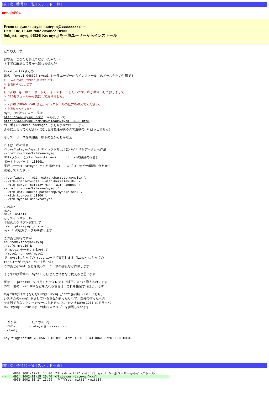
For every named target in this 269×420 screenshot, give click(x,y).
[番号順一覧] (25, 4)
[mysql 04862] (25, 78)
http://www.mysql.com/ (23, 123)
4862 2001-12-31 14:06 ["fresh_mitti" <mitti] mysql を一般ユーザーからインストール (84, 409)
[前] (5, 4)
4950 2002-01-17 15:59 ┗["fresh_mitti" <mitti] (88, 415)
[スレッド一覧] (49, 4)
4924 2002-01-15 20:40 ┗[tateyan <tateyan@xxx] (88, 412)
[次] (11, 4)
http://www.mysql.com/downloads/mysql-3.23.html (47, 127)
